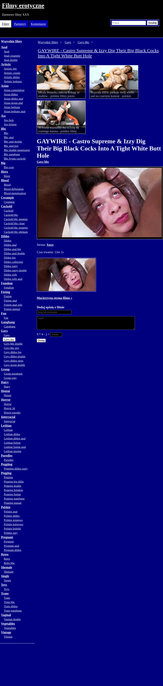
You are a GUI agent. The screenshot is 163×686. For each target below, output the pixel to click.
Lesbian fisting (12, 442)
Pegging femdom (13, 490)
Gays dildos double (14, 356)
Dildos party (11, 266)
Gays (4, 330)
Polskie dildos (12, 515)
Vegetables (8, 623)
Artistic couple (12, 72)
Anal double (11, 60)
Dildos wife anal (13, 278)
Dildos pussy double (15, 270)
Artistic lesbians (13, 81)
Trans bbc (9, 602)
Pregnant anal (11, 545)
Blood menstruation (15, 193)
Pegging (6, 473)
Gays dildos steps (13, 360)
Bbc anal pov (11, 145)
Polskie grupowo (13, 520)
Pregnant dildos (12, 550)
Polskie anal (10, 511)
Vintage (6, 632)
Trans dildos (11, 606)
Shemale (6, 567)
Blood (5, 180)
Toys (4, 584)
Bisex (4, 171)
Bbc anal (9, 137)
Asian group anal (13, 102)
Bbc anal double (13, 141)
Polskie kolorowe (13, 524)
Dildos (5, 236)
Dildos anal (10, 244)
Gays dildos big (12, 352)
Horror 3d (9, 408)
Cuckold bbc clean (14, 223)
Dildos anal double (14, 253)
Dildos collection (13, 261)
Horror (5, 399)
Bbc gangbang (12, 154)
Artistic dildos (12, 77)
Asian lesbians (12, 107)
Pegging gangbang (14, 498)
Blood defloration (14, 189)
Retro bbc (9, 563)
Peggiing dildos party (16, 468)
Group (5, 369)
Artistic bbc (10, 68)
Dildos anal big (12, 249)
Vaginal (6, 615)
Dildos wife (10, 274)
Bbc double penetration (17, 150)
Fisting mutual (12, 309)
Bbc (3, 128)
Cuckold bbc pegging (16, 227)
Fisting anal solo (13, 304)
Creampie (7, 197)
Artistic (6, 64)
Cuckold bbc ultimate (16, 231)
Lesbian (6, 425)
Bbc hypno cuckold (15, 158)
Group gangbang (13, 373)
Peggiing (6, 464)
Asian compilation (14, 90)
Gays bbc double (13, 343)
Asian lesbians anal (14, 111)
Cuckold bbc (11, 214)
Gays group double (14, 364)
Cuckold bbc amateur (16, 219)
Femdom (7, 283)
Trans (5, 593)
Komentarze (38, 24)
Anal (4, 47)
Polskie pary (11, 532)
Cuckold (6, 206)
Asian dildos (11, 94)
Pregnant (7, 537)
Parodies (6, 455)
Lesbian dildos (12, 434)
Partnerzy (20, 24)
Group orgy (10, 377)
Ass (3, 115)
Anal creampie (12, 55)
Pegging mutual (12, 502)
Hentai (5, 391)
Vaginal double (12, 619)
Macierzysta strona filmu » (54, 298)
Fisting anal (10, 300)
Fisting (5, 292)
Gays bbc (9, 339)
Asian (5, 85)
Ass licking (10, 124)
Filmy (5, 24)
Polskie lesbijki (12, 528)
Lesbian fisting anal (15, 447)
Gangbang (8, 322)
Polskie (5, 507)
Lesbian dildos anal (15, 438)
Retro (5, 554)
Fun (3, 313)
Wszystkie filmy (11, 41)
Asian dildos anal (13, 98)
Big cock (9, 167)
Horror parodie (12, 412)
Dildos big (9, 257)
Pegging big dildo (14, 481)
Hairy (5, 382)
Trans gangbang (13, 610)
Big (3, 163)
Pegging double (12, 485)
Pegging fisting (12, 494)
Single (5, 576)
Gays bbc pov (11, 347)
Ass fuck (9, 120)
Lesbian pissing (12, 451)
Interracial (8, 417)
